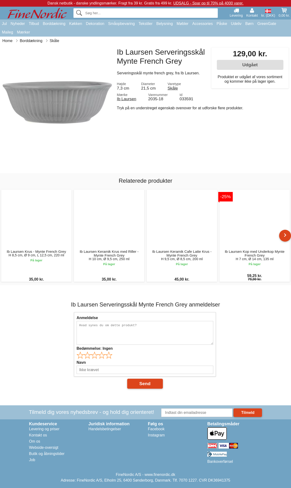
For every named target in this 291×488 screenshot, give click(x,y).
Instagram (156, 435)
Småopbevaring (121, 24)
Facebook (156, 429)
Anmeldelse (87, 318)
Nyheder (17, 24)
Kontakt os (38, 435)
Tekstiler (146, 24)
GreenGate (266, 24)
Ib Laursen (126, 98)
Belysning (164, 24)
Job (32, 460)
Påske (222, 24)
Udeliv (236, 24)
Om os (34, 441)
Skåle (173, 88)
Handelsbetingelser (104, 429)
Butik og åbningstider (46, 454)
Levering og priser (44, 429)
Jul (4, 24)
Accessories (202, 24)
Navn (81, 362)
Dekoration (95, 24)
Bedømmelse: (95, 348)
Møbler (183, 24)
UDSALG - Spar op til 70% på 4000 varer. (208, 3)
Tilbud (34, 24)
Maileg (7, 32)
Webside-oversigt (43, 447)
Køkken (75, 24)
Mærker (23, 32)
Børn (249, 24)
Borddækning (54, 24)
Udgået (250, 64)
